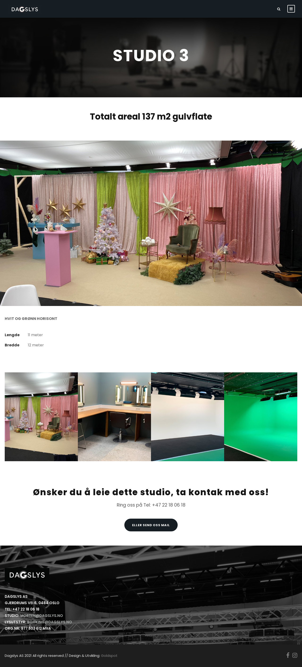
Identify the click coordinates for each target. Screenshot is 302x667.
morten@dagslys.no (41, 615)
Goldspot (109, 655)
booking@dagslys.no (49, 622)
